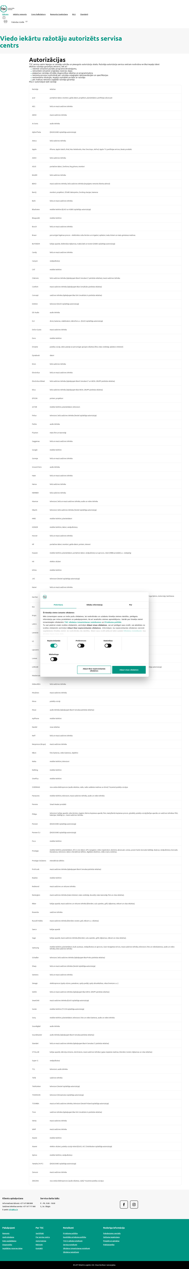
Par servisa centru (43, 1237)
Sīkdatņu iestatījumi (132, 638)
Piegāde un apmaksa (111, 1241)
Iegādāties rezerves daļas (12, 1248)
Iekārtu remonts (20, 14)
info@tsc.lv (13, 1210)
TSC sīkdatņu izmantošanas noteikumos (82, 629)
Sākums (5, 14)
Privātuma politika (70, 1233)
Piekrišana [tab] (58, 611)
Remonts (5, 1233)
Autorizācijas (41, 1241)
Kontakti (39, 1248)
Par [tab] (130, 611)
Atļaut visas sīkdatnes (129, 663)
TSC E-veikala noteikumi (72, 1241)
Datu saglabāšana (9, 1241)
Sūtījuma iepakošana (111, 1237)
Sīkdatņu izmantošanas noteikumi (76, 1248)
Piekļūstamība (108, 1245)
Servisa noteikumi (70, 1245)
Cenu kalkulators (38, 14)
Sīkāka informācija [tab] (94, 611)
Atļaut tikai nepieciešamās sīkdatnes (94, 663)
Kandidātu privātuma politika (74, 1237)
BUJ (74, 14)
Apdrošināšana (8, 1237)
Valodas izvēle (17, 22)
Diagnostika (7, 1245)
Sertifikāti (40, 1233)
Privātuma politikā (113, 629)
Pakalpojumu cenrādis (112, 1233)
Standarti (84, 14)
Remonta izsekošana (59, 14)
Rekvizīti (39, 1245)
